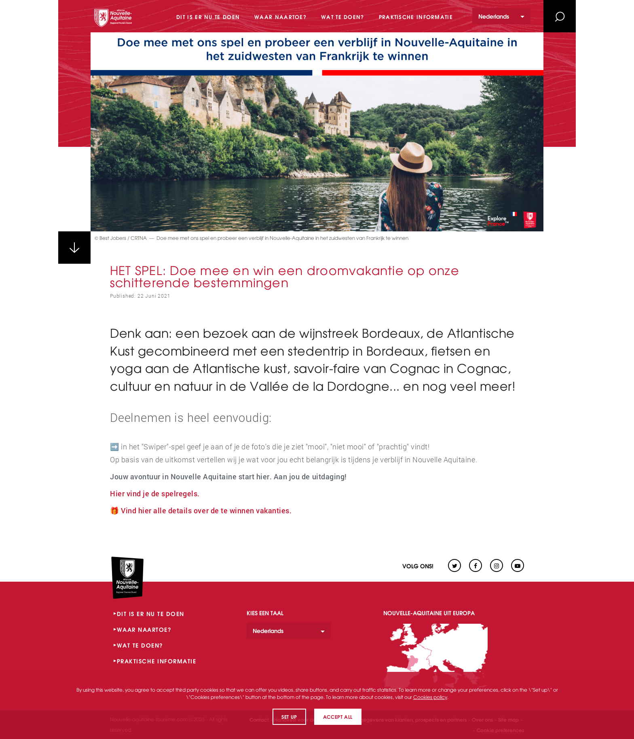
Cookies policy (430, 697)
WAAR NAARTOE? (144, 629)
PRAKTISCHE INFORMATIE (157, 661)
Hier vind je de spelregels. (155, 493)
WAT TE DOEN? (140, 645)
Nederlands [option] (493, 16)
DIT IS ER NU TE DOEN (150, 613)
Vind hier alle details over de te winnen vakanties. (206, 510)
